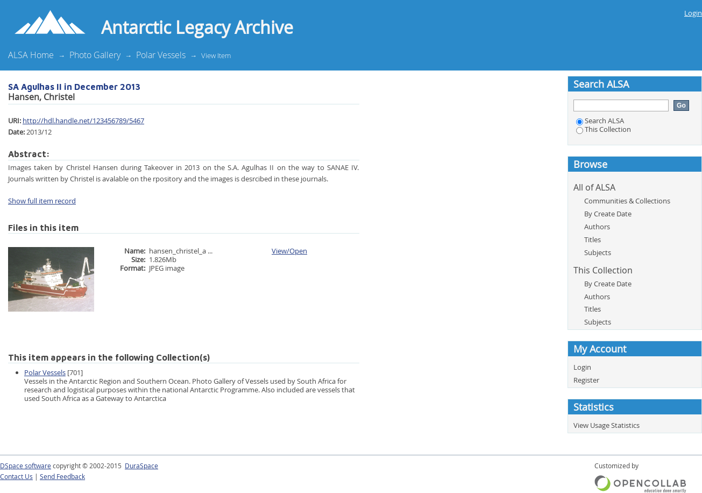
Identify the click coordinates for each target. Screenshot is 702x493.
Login (693, 13)
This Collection (603, 129)
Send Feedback (62, 476)
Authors (597, 226)
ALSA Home (31, 55)
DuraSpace (141, 465)
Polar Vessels (161, 55)
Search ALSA (600, 120)
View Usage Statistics (606, 425)
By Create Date (608, 214)
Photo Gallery (94, 55)
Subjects (597, 252)
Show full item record (42, 201)
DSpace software (25, 465)
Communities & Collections (627, 201)
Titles (592, 239)
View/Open (289, 251)
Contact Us (16, 476)
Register (586, 380)
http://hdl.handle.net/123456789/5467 (83, 120)
